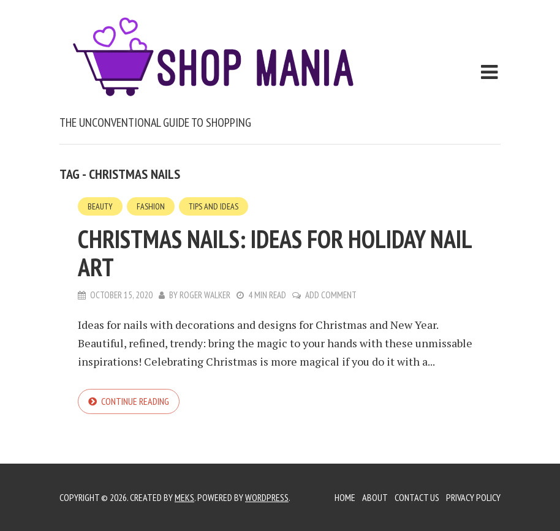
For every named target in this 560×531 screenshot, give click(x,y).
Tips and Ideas (213, 206)
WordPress (267, 497)
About (375, 497)
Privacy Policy (473, 497)
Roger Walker (205, 295)
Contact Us (417, 497)
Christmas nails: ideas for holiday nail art (274, 253)
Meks (184, 497)
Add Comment (331, 295)
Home (345, 497)
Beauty (100, 206)
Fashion (151, 206)
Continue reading (135, 401)
